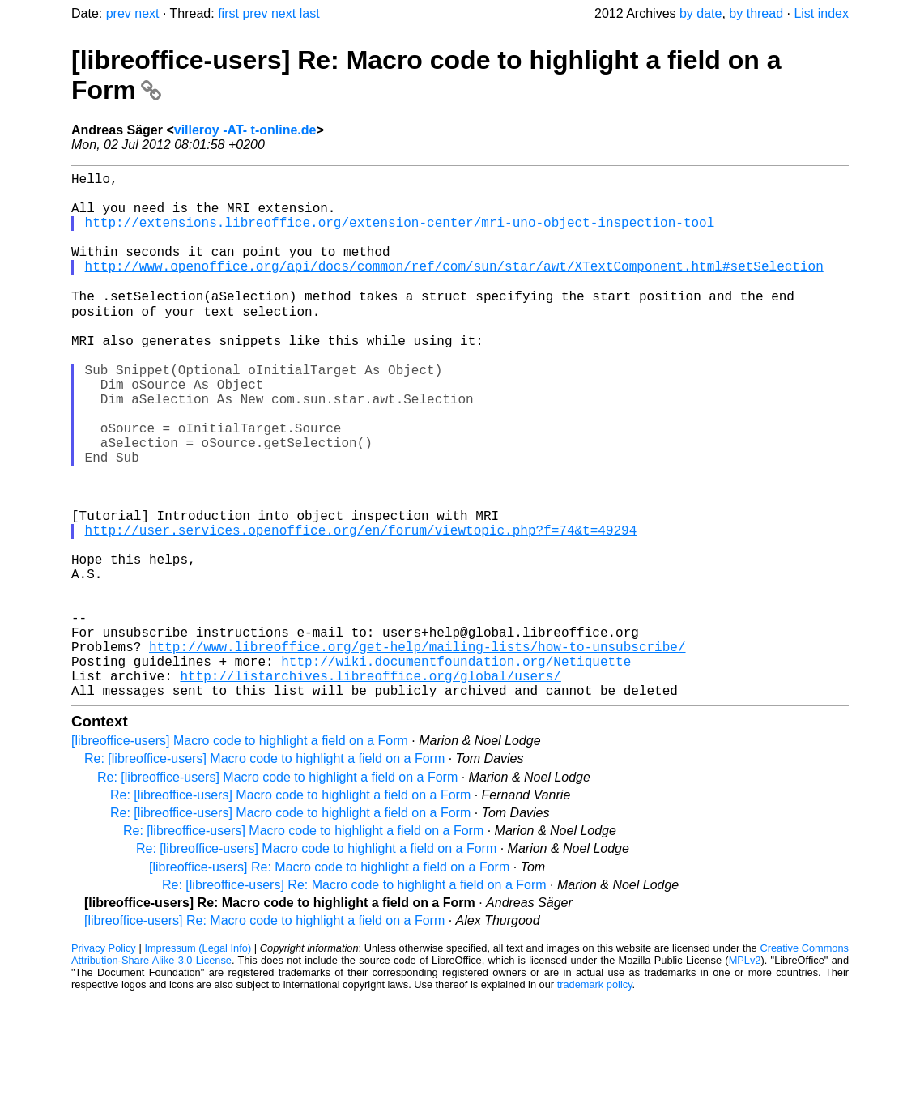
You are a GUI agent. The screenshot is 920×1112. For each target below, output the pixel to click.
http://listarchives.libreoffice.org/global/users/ (370, 787)
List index (821, 13)
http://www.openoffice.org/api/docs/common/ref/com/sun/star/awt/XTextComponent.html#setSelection (454, 288)
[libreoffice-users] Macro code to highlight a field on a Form (239, 856)
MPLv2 (745, 1075)
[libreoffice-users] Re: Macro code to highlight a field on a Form (329, 982)
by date (700, 13)
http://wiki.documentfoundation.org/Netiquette (456, 769)
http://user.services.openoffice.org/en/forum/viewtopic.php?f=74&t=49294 (361, 609)
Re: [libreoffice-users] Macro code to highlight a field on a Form (264, 873)
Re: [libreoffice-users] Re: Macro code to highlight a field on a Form (354, 1000)
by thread (756, 13)
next (146, 13)
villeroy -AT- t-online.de (245, 130)
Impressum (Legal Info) (197, 1063)
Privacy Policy (103, 1063)
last (310, 13)
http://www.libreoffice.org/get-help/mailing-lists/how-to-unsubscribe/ (417, 752)
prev (118, 13)
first (228, 13)
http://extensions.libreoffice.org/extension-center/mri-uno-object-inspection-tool (400, 235)
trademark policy (594, 1099)
